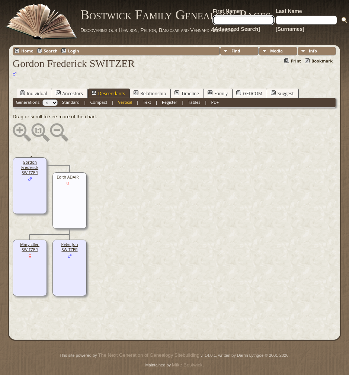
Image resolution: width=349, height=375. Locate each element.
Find (235, 51)
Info (313, 51)
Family (218, 93)
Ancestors (69, 93)
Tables (194, 102)
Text (147, 102)
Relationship (150, 93)
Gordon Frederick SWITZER (29, 167)
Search (51, 51)
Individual (33, 93)
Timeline (186, 93)
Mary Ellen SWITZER (29, 247)
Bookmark (322, 61)
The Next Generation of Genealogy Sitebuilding (148, 355)
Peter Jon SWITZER (69, 247)
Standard (71, 102)
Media (276, 51)
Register (169, 102)
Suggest (282, 93)
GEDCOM (249, 93)
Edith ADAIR (68, 177)
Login (73, 51)
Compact (99, 102)
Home (27, 51)
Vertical (125, 102)
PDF (215, 102)
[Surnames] (290, 29)
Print (296, 61)
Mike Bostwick (187, 365)
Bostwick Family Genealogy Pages (175, 14)
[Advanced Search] (236, 29)
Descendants (108, 93)
